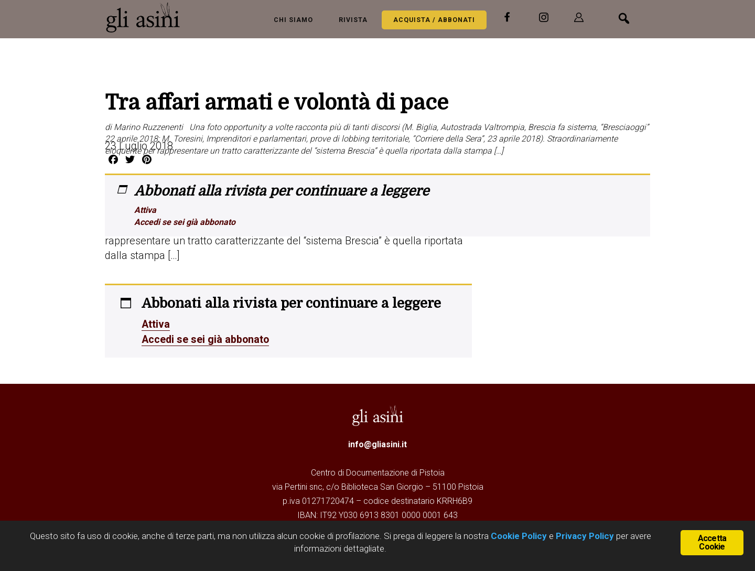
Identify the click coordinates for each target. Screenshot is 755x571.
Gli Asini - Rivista (147, 17)
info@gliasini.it (377, 443)
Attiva (145, 210)
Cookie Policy (518, 536)
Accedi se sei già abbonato (184, 222)
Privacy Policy (585, 536)
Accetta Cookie (712, 542)
